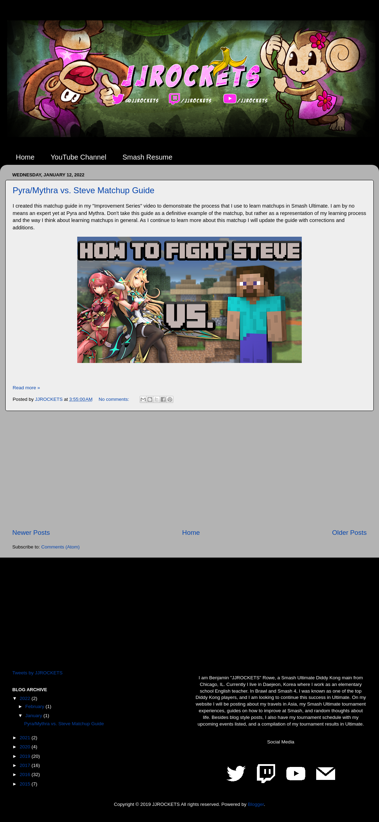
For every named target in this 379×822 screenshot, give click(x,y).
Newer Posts (31, 532)
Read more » (26, 387)
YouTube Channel (78, 157)
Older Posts (349, 532)
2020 (26, 746)
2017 (26, 765)
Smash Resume (147, 157)
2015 (26, 784)
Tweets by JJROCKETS (37, 672)
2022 (26, 698)
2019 (26, 756)
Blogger (256, 804)
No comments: (115, 399)
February (35, 706)
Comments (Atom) (60, 547)
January (34, 715)
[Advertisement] (189, 469)
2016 (26, 774)
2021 (26, 737)
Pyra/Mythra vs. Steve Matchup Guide (83, 190)
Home (25, 157)
